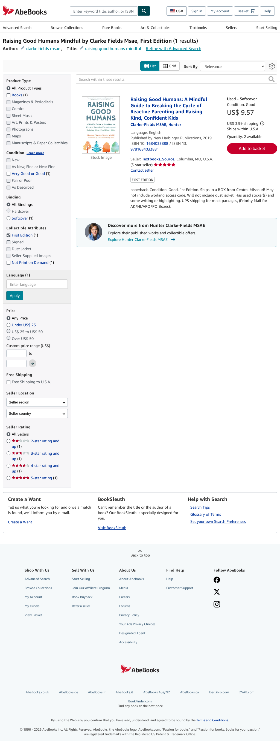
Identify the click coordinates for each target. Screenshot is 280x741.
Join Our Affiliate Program (91, 588)
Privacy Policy (129, 615)
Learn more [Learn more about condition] (35, 153)
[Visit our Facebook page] (234, 580)
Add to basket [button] (252, 148)
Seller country (20, 413)
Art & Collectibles (155, 27)
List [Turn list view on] (150, 66)
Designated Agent (132, 633)
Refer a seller (81, 606)
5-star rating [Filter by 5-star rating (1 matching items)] (34, 478)
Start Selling (266, 27)
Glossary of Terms (205, 514)
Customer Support (179, 588)
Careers (124, 597)
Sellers (231, 27)
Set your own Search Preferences (218, 521)
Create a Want (20, 522)
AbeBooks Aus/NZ (156, 692)
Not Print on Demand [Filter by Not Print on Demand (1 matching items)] (30, 262)
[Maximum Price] (16, 364)
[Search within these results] (176, 79)
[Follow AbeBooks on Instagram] (234, 605)
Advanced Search (17, 27)
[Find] (144, 11)
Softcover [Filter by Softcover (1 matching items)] (19, 218)
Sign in (196, 11)
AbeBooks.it (124, 692)
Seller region (19, 402)
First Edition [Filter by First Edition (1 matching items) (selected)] (22, 235)
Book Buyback (82, 597)
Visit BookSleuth (112, 527)
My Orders (32, 606)
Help (267, 11)
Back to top (140, 555)
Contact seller (142, 170)
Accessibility (128, 642)
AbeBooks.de (68, 692)
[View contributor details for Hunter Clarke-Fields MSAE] (155, 124)
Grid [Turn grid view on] (169, 66)
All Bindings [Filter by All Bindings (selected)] (20, 204)
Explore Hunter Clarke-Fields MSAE (142, 240)
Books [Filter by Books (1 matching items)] (17, 94)
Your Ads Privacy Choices (137, 624)
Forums (124, 606)
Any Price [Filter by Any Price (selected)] (17, 318)
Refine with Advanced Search (173, 48)
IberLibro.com (219, 692)
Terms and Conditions (212, 720)
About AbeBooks (131, 579)
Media (123, 588)
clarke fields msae (43, 48)
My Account (220, 11)
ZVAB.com (247, 692)
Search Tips (200, 507)
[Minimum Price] (16, 353)
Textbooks (198, 27)
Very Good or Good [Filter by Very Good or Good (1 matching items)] (28, 173)
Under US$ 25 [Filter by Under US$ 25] (21, 324)
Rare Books (111, 27)
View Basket (33, 615)
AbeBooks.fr (97, 692)
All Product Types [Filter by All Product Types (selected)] (24, 88)
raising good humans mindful (113, 48)
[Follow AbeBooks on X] (234, 592)
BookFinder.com (140, 703)
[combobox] (104, 11)
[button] (272, 79)
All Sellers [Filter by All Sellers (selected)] (21, 434)
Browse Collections (67, 27)
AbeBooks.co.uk (37, 692)
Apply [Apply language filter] (15, 295)
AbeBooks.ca (189, 692)
